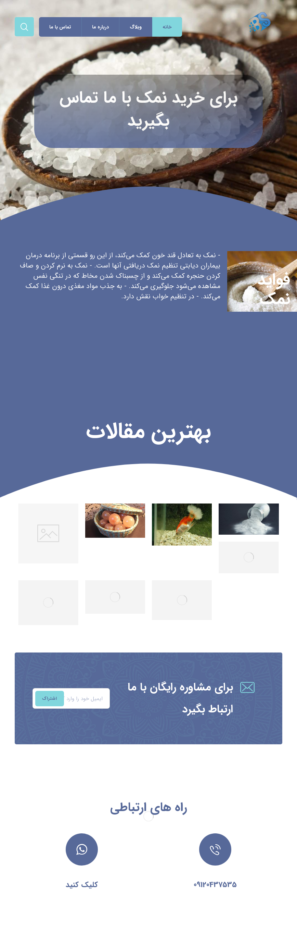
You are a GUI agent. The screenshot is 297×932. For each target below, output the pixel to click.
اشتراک (49, 698)
